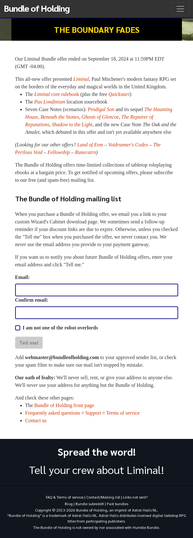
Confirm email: (31, 300)
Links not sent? (135, 497)
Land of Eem (90, 144)
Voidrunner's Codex (128, 144)
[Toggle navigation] (180, 9)
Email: (22, 277)
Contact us (36, 420)
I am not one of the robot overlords (60, 327)
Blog (69, 503)
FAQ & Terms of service (64, 497)
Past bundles (117, 503)
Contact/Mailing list (103, 497)
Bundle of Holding (36, 8)
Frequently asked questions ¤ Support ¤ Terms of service (82, 413)
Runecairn (85, 152)
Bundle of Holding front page (64, 405)
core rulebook (56, 94)
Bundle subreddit (89, 503)
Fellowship (58, 152)
